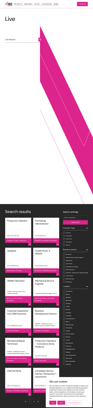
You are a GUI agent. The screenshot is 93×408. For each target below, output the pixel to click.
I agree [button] (53, 402)
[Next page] (38, 401)
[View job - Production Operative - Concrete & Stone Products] (46, 352)
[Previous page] (25, 401)
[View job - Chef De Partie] (18, 382)
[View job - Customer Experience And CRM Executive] (18, 322)
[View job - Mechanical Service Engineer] (46, 292)
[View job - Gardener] (18, 262)
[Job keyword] (23, 40)
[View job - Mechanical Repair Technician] (18, 352)
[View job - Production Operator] (18, 232)
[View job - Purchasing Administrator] (46, 232)
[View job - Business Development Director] (46, 322)
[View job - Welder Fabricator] (18, 292)
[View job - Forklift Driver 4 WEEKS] (46, 262)
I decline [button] (61, 402)
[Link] (18, 4)
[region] (50, 4)
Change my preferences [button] (74, 402)
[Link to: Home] (8, 4)
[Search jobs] (40, 39)
